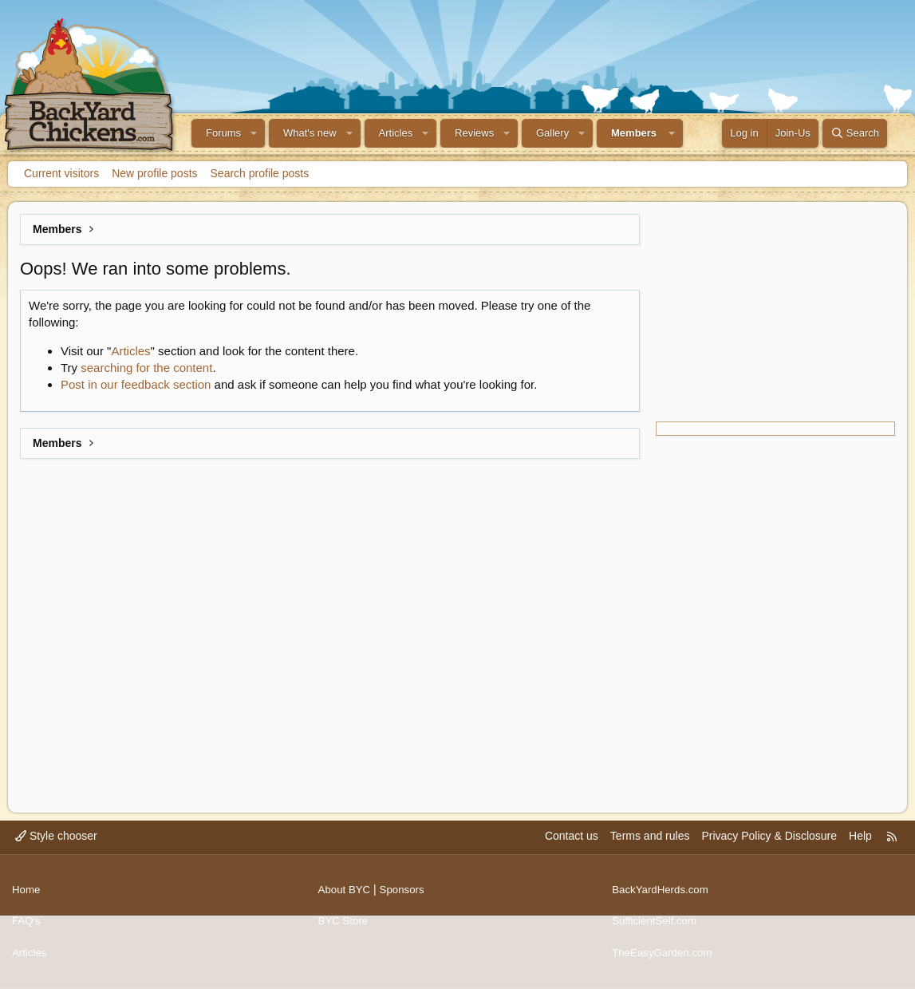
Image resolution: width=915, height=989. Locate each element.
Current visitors (61, 173)
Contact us (571, 847)
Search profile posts (260, 173)
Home (26, 896)
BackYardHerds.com (662, 896)
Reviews (474, 133)
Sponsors (405, 896)
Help (860, 847)
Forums (223, 133)
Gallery (552, 133)
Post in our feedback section (136, 384)
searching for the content (146, 367)
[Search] (854, 133)
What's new (310, 133)
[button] (254, 133)
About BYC (345, 896)
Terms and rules (650, 847)
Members (634, 133)
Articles (396, 133)
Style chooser (56, 847)
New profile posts (154, 173)
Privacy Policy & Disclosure (769, 847)
